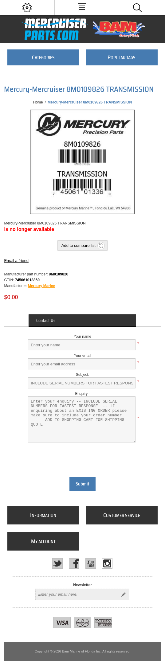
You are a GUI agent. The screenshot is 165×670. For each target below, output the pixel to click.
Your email (82, 355)
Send (123, 594)
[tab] (82, 320)
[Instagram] (107, 563)
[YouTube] (91, 563)
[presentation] (82, 459)
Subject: (82, 374)
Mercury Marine (41, 286)
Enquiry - (82, 393)
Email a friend (16, 260)
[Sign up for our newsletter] (77, 594)
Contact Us (45, 320)
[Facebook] (74, 563)
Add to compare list (78, 245)
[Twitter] (57, 563)
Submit (82, 484)
